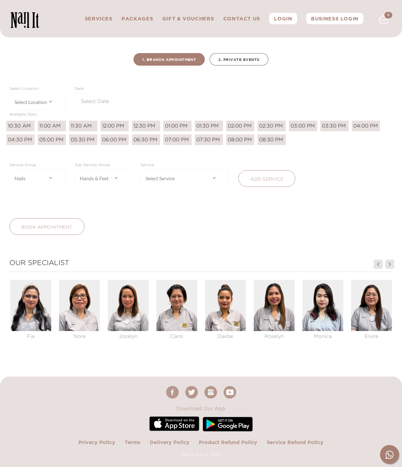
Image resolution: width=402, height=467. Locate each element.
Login (283, 18)
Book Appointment (47, 227)
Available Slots (23, 114)
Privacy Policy (97, 442)
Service (147, 165)
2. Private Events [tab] (238, 59)
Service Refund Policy (295, 442)
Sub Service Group (92, 165)
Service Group (22, 165)
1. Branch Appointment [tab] (169, 59)
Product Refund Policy (228, 442)
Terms (132, 442)
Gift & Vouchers (188, 18)
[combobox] (37, 101)
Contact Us (241, 18)
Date (79, 88)
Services (98, 18)
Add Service (266, 178)
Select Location (24, 88)
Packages (137, 18)
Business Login (335, 18)
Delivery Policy (169, 442)
